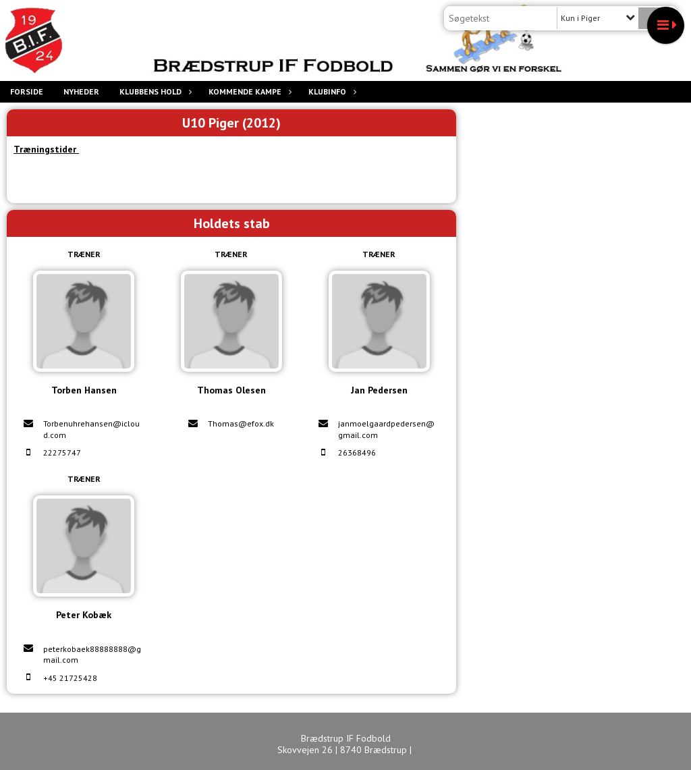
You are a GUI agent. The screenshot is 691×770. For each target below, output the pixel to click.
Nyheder (81, 91)
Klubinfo (330, 91)
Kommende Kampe (248, 91)
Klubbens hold (153, 91)
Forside (26, 91)
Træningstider (46, 149)
